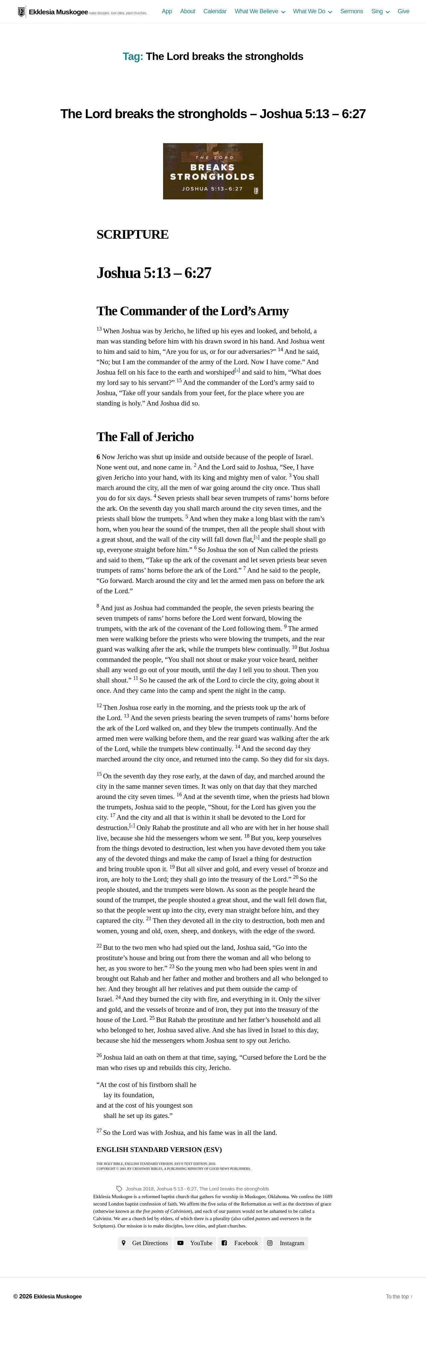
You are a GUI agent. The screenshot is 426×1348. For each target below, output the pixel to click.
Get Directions (138, 1275)
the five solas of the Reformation (233, 1235)
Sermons (351, 23)
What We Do (309, 23)
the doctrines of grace (309, 1235)
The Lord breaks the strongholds (240, 1220)
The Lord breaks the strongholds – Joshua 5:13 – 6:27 (213, 130)
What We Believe (256, 23)
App (167, 23)
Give (403, 23)
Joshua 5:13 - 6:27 (179, 1220)
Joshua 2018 (140, 1220)
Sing (377, 23)
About (187, 23)
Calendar (214, 23)
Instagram (293, 1275)
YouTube (193, 1275)
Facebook (243, 1275)
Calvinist (102, 1250)
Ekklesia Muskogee (58, 11)
